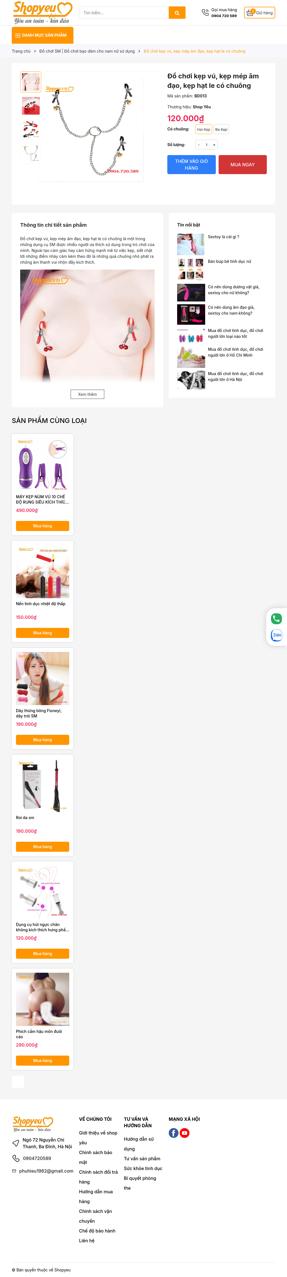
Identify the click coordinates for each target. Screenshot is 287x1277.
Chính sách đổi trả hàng (98, 1177)
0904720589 (37, 1158)
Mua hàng (42, 525)
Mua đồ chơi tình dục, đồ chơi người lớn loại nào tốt (235, 333)
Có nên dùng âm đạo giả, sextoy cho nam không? (231, 310)
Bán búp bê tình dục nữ (229, 261)
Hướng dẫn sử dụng (139, 1144)
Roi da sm (25, 817)
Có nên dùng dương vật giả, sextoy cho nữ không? (234, 289)
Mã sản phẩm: (180, 95)
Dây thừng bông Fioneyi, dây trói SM (39, 713)
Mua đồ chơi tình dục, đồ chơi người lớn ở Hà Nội (235, 376)
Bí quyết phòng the (140, 1183)
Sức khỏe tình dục (143, 1168)
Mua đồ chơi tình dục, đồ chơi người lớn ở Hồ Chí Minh (235, 352)
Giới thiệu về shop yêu (98, 1137)
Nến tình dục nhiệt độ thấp (40, 603)
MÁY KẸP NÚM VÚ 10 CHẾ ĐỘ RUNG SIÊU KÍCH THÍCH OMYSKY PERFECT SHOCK (42, 499)
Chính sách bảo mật (95, 1157)
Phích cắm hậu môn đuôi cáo (39, 1034)
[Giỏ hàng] (259, 13)
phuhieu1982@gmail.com (46, 1171)
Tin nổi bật (188, 225)
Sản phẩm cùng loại (49, 421)
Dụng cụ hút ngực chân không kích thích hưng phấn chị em (42, 927)
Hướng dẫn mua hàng (96, 1196)
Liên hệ (86, 1240)
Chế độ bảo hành (97, 1231)
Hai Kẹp (203, 129)
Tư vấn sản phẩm (142, 1158)
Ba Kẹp (221, 129)
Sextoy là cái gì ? (223, 236)
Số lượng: (176, 144)
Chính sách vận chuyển (95, 1216)
